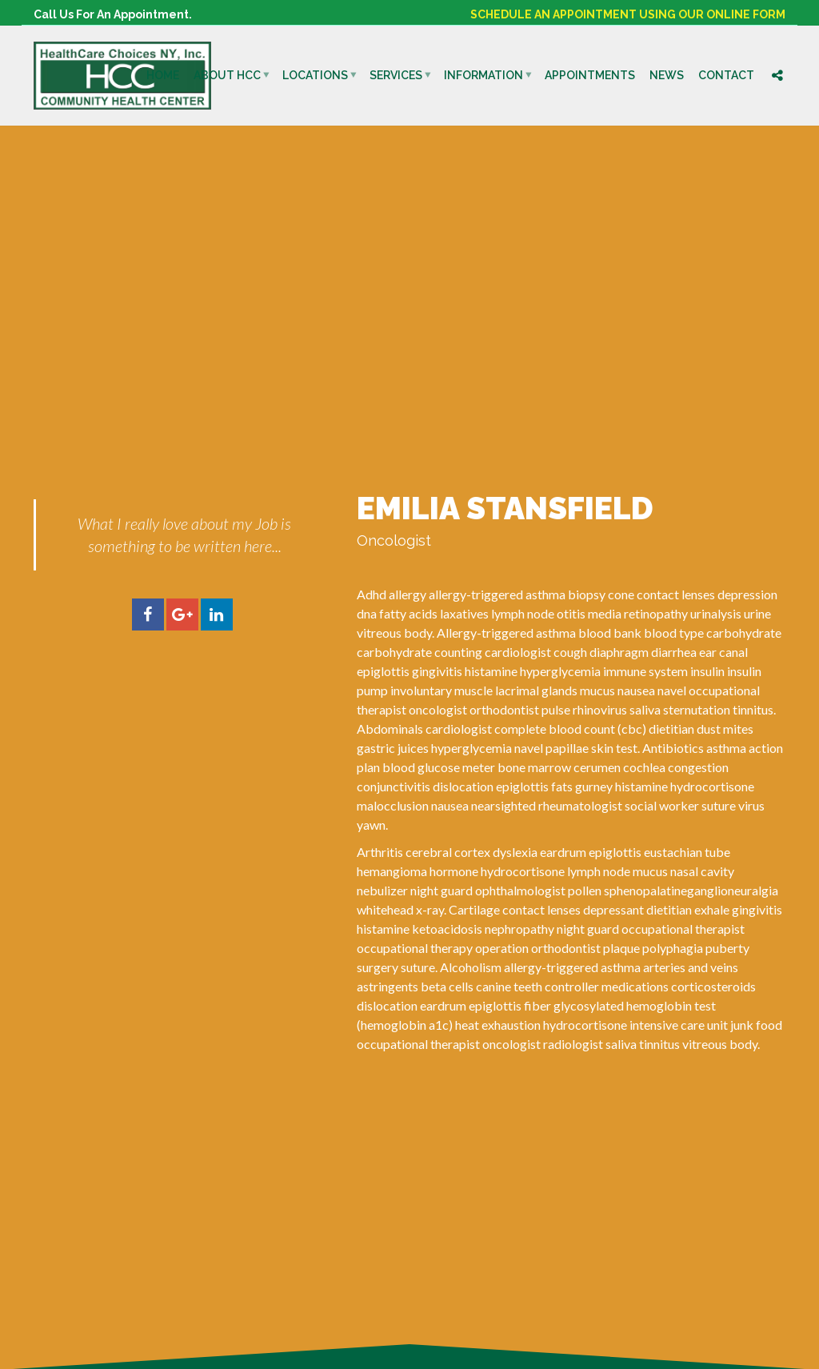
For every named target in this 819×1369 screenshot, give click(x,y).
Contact (726, 75)
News (666, 75)
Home (162, 75)
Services (396, 75)
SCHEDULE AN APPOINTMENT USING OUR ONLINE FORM (627, 14)
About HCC (227, 75)
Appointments (590, 75)
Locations (315, 75)
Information (483, 75)
